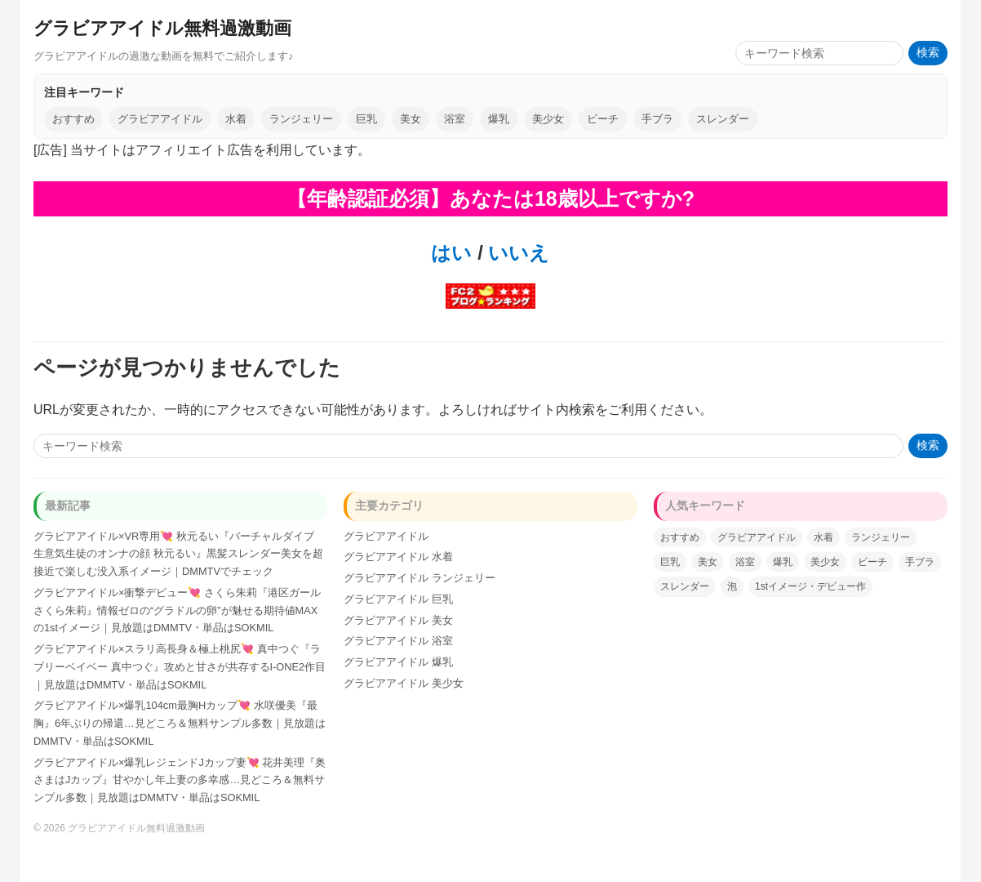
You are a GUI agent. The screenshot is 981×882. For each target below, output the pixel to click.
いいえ (516, 253)
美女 (410, 119)
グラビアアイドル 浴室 (398, 641)
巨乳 (366, 119)
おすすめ (73, 119)
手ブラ (657, 119)
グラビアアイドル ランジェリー (419, 578)
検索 (928, 53)
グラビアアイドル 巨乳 (398, 599)
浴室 (454, 119)
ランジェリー (301, 119)
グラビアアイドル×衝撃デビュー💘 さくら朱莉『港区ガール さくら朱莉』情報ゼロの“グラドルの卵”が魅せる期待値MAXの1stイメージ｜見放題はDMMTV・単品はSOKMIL (177, 610)
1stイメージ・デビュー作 (810, 586)
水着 (235, 119)
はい (451, 253)
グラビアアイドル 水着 (398, 556)
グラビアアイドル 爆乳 (398, 662)
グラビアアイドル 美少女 (404, 683)
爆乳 (498, 119)
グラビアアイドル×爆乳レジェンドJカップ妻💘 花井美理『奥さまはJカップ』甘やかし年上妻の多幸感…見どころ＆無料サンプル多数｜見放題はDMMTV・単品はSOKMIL (179, 780)
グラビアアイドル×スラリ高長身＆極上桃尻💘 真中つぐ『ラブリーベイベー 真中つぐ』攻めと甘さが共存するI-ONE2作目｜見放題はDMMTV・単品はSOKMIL (179, 667)
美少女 (548, 119)
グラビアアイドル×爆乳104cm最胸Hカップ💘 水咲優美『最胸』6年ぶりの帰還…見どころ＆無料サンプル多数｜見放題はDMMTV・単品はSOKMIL (179, 723)
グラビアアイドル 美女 (398, 620)
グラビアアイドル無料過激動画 (162, 28)
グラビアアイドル (160, 119)
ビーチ (603, 119)
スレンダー (722, 119)
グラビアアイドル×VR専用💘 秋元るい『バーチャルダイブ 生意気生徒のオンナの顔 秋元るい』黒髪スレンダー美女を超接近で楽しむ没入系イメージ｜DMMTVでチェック (178, 554)
